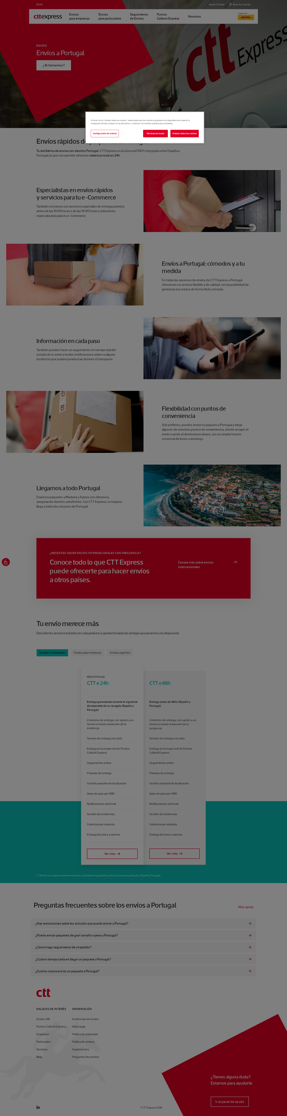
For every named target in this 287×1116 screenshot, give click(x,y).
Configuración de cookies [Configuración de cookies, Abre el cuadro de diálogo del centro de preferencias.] (105, 133)
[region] (144, 128)
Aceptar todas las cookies (184, 133)
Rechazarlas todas (155, 133)
